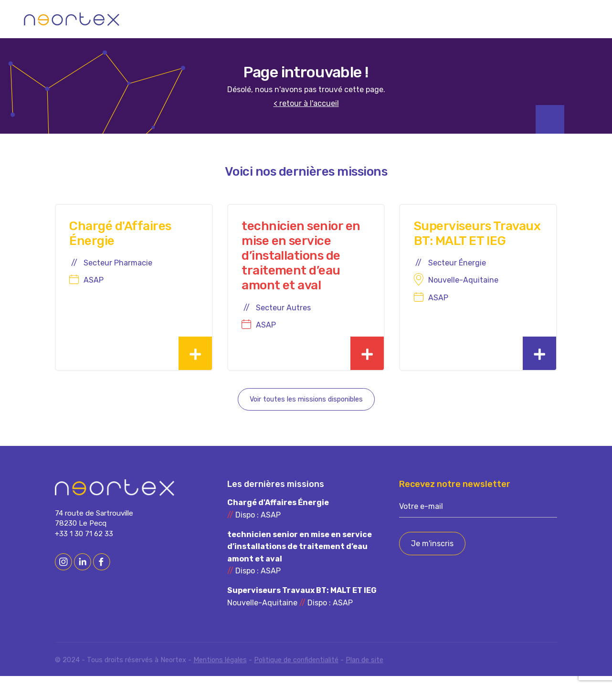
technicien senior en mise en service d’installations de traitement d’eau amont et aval (300, 261)
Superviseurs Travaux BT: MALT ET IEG (470, 246)
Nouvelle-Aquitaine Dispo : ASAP (302, 607)
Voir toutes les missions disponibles (306, 410)
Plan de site (364, 671)
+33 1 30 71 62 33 (84, 544)
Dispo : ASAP (278, 520)
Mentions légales (220, 671)
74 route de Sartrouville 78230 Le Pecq (94, 529)
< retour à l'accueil (306, 103)
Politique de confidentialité (296, 671)
